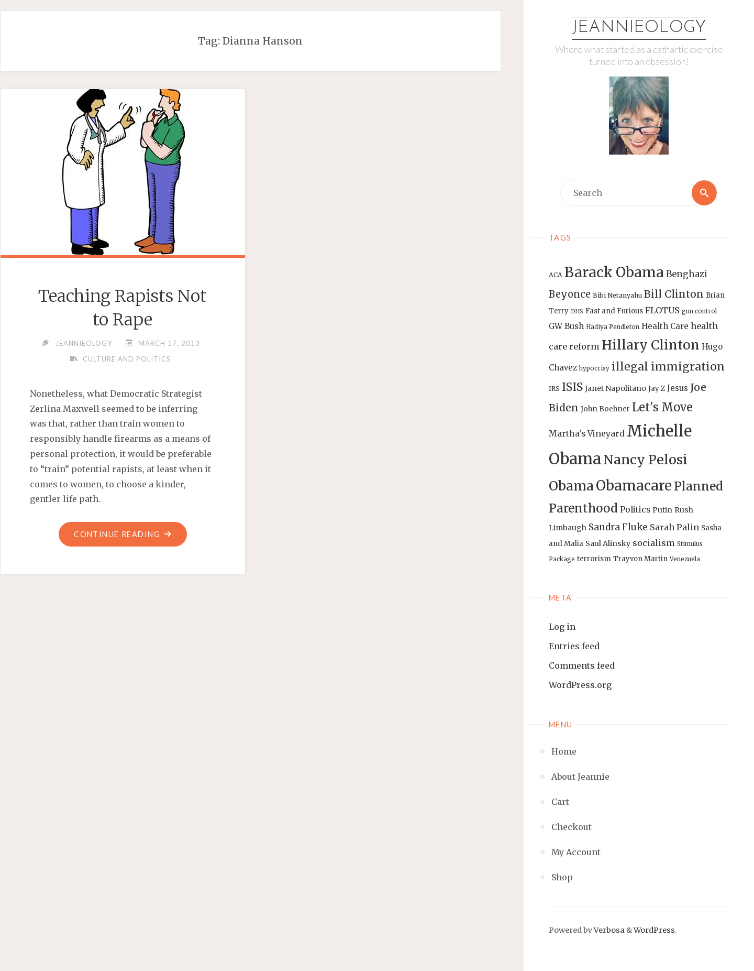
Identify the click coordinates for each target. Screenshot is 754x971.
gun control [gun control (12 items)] (699, 311)
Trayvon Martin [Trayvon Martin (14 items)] (640, 558)
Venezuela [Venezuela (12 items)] (685, 559)
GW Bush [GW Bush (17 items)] (566, 326)
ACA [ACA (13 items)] (555, 275)
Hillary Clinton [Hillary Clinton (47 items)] (651, 345)
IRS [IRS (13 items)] (554, 388)
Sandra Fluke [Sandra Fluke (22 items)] (618, 527)
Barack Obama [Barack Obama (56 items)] (614, 272)
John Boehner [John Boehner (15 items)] (605, 409)
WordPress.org (580, 685)
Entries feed (574, 646)
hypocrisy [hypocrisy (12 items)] (594, 368)
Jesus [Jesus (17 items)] (677, 388)
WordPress (654, 930)
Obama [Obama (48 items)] (571, 485)
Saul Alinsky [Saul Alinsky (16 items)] (607, 543)
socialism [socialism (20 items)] (654, 543)
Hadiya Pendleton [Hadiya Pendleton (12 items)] (612, 327)
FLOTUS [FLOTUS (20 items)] (662, 310)
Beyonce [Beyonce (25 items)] (570, 294)
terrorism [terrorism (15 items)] (594, 558)
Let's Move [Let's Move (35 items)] (662, 407)
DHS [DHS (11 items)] (577, 311)
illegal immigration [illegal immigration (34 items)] (668, 366)
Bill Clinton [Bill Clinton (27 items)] (674, 294)
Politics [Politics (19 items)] (635, 509)
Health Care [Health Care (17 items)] (665, 326)
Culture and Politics (127, 359)
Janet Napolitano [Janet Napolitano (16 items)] (615, 388)
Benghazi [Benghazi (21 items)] (686, 274)
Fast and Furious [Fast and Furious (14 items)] (614, 311)
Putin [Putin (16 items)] (662, 510)
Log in (562, 626)
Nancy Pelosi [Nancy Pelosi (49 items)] (645, 459)
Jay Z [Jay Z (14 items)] (656, 388)
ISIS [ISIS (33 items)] (572, 387)
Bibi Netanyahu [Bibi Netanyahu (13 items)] (617, 295)
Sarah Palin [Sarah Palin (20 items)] (674, 527)
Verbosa (608, 930)
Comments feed (582, 665)
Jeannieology (639, 27)
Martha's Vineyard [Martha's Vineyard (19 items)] (587, 433)
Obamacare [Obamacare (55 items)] (634, 485)
